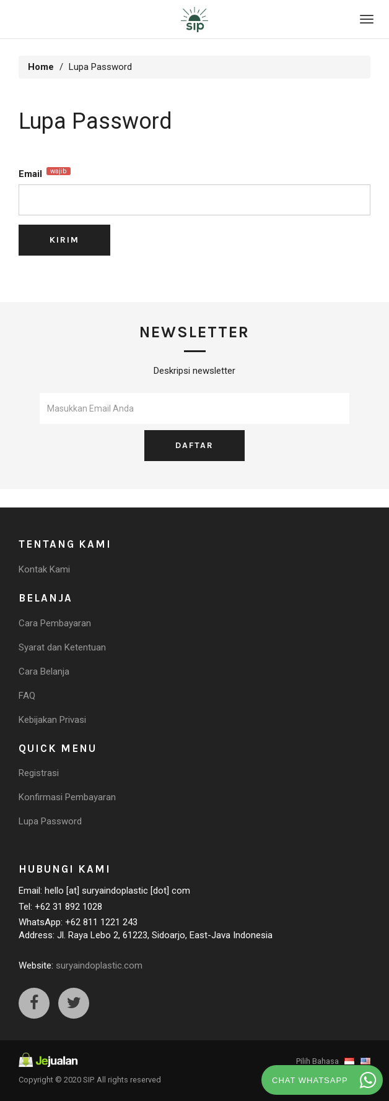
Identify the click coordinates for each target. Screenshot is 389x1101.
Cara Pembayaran (55, 623)
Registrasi (39, 773)
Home (41, 66)
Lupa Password (50, 821)
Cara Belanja (44, 671)
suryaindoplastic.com (99, 965)
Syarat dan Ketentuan (62, 647)
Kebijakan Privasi (52, 719)
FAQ (27, 695)
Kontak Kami (44, 569)
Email (45, 173)
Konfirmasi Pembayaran (67, 797)
